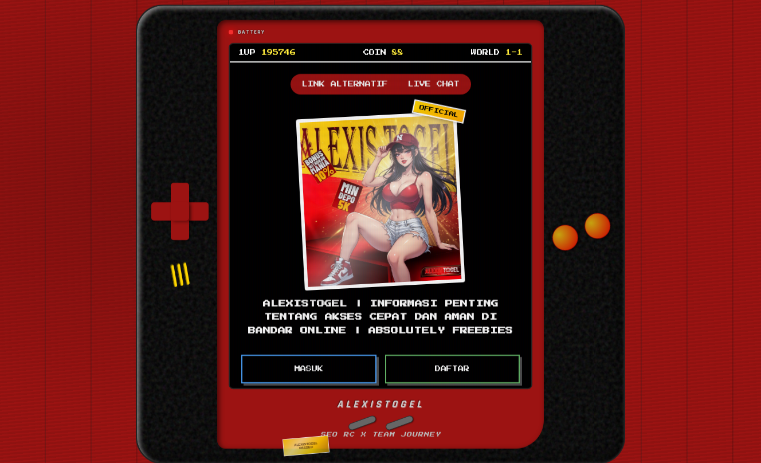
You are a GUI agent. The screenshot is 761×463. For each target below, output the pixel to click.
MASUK (309, 367)
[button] (361, 421)
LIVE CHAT (434, 82)
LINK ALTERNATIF (345, 82)
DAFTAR (452, 367)
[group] (180, 209)
